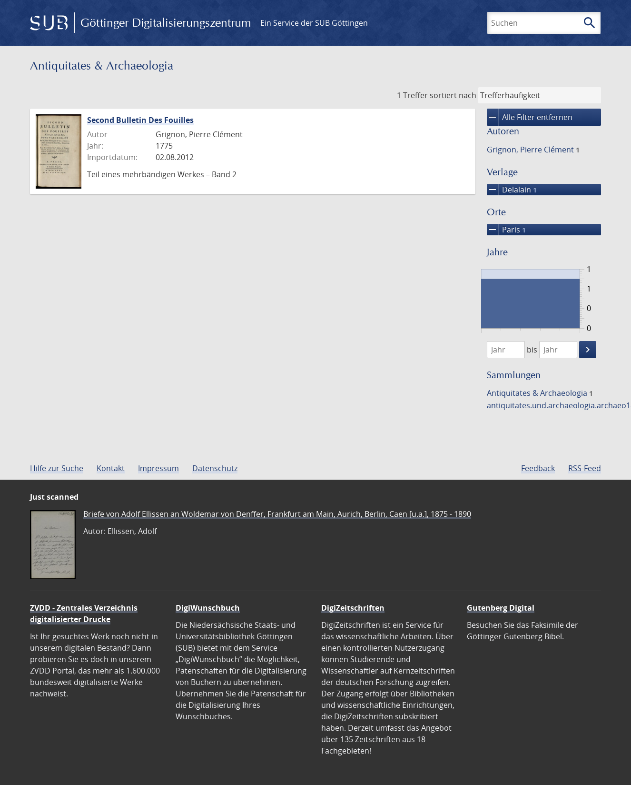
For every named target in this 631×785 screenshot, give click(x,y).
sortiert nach (453, 95)
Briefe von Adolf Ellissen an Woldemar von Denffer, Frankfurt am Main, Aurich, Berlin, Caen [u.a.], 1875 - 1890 (277, 514)
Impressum (158, 468)
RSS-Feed (584, 468)
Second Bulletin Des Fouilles (140, 120)
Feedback (538, 468)
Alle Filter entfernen (529, 117)
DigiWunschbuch (208, 608)
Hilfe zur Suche (56, 468)
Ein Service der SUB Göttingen (314, 23)
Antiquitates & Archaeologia (540, 393)
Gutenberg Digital (500, 608)
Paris (506, 229)
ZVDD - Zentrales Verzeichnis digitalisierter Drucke (84, 613)
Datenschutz (214, 468)
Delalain (512, 189)
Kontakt (111, 468)
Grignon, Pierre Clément (533, 149)
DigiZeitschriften (353, 608)
